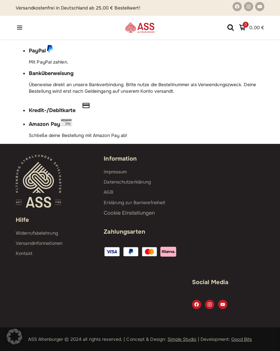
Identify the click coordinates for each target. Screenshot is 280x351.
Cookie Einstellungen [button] (129, 212)
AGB (108, 192)
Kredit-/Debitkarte (62, 110)
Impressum (115, 172)
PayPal (41, 50)
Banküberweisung (51, 73)
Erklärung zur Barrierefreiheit (134, 202)
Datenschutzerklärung (127, 182)
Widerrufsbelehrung (37, 233)
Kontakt (24, 253)
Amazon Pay (50, 124)
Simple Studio (181, 339)
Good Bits (241, 339)
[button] (14, 336)
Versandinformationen (39, 243)
